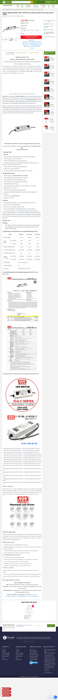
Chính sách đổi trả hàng (34, 654)
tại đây (37, 143)
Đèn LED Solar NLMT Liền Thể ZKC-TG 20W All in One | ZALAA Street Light (52, 66)
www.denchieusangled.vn (11, 596)
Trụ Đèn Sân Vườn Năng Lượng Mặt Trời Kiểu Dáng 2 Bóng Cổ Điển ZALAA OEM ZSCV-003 (52, 127)
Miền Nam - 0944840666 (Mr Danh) (32, 44)
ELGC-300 (23, 30)
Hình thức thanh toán (33, 659)
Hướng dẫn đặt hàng (33, 657)
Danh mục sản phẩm (28, 6)
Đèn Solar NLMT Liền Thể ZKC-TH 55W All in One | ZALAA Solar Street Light (52, 89)
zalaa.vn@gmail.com (48, 672)
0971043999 (46, 670)
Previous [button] (3, 39)
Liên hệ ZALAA (53, 6)
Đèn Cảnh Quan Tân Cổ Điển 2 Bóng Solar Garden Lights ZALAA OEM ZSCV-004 (52, 119)
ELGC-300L (32, 30)
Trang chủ (17, 6)
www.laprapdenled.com (22, 596)
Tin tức (49, 6)
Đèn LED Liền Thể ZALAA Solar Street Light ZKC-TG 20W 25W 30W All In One (52, 58)
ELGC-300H (37, 30)
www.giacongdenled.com (33, 596)
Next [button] (19, 39)
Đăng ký (51, 625)
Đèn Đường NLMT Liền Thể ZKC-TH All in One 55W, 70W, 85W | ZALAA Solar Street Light (52, 112)
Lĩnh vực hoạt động (36, 6)
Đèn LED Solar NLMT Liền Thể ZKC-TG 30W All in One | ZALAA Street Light (52, 81)
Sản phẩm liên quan (29, 602)
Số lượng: (22, 33)
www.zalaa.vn (34, 594)
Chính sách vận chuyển (34, 656)
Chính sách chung (43, 6)
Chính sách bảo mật (33, 651)
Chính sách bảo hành (33, 653)
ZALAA (37, 676)
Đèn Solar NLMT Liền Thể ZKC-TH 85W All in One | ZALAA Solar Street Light (52, 104)
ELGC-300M (27, 30)
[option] (11, 28)
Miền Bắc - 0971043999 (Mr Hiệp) (32, 42)
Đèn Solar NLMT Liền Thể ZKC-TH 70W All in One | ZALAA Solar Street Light (52, 96)
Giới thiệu (22, 6)
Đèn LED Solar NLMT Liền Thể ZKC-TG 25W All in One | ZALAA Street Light (52, 73)
